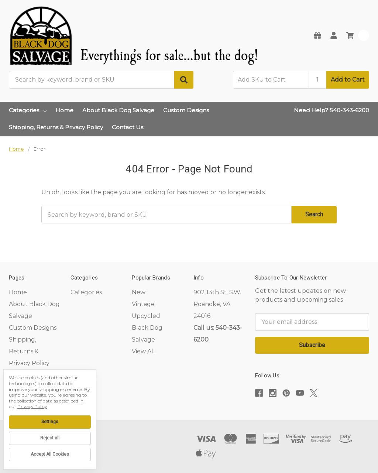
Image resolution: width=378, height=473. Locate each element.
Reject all (49, 438)
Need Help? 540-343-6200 (331, 110)
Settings (49, 421)
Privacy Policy (32, 406)
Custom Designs (186, 110)
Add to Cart (348, 79)
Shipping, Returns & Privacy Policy (56, 127)
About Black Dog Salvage (118, 110)
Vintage (143, 304)
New (138, 292)
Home (64, 110)
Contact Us (127, 127)
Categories (28, 110)
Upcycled (146, 315)
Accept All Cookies (50, 454)
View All (143, 351)
